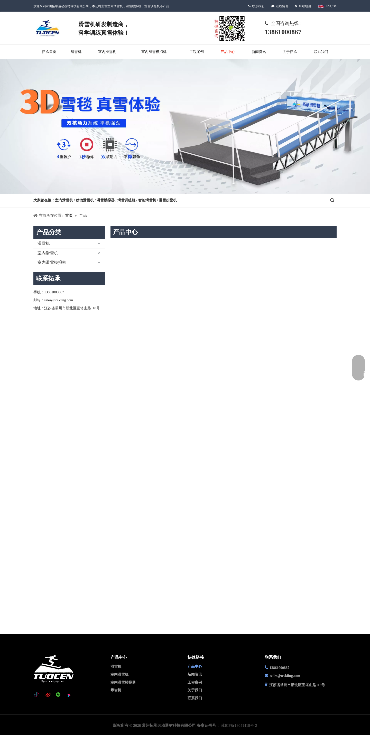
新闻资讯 (195, 674)
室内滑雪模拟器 (123, 682)
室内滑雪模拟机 (52, 262)
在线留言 (282, 6)
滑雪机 (44, 243)
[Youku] (69, 695)
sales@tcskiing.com (285, 676)
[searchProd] (309, 201)
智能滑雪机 (147, 200)
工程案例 (195, 682)
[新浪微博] (48, 695)
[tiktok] (37, 695)
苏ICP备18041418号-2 (239, 725)
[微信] (58, 695)
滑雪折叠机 (168, 200)
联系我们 (258, 6)
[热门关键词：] (332, 201)
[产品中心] (185, 126)
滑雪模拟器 (106, 200)
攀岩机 (115, 690)
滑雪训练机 (126, 200)
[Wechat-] (229, 28)
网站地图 (305, 6)
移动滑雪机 (85, 200)
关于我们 (195, 690)
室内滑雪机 (64, 200)
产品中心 (195, 666)
